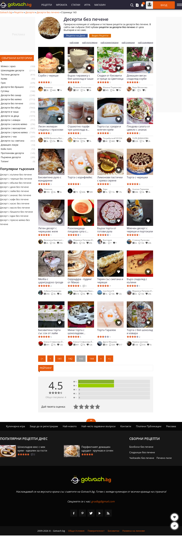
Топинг (5, 161)
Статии (75, 4)
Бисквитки (113, 530)
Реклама (171, 426)
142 (70, 358)
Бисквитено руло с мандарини (49, 179)
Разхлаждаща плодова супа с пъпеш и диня (77, 230)
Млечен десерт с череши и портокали (140, 230)
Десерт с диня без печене (14, 186)
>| (109, 358)
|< (42, 358)
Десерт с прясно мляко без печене (15, 222)
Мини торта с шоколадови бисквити (76, 331)
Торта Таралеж (106, 330)
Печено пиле (164, 457)
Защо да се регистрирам (44, 426)
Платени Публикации (148, 426)
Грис (3, 83)
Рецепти (46, 4)
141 (59, 358)
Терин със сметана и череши (110, 281)
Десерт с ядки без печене (14, 215)
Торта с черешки (137, 177)
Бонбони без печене (141, 446)
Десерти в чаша (10, 112)
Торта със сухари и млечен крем (109, 128)
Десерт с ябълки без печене (15, 182)
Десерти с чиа (9, 136)
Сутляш (5, 91)
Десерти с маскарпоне (13, 128)
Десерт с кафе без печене (14, 199)
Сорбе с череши (48, 75)
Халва (4, 78)
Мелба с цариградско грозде (50, 281)
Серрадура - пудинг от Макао (80, 281)
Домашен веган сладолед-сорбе (137, 77)
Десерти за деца (10, 116)
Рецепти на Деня (75, 35)
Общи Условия (76, 530)
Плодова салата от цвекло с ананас (138, 128)
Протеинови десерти (12, 153)
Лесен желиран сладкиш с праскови (50, 128)
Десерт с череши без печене (16, 178)
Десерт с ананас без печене (15, 195)
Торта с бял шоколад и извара (140, 331)
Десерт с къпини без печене (16, 174)
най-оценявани (145, 43)
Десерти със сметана (12, 140)
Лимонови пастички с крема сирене (110, 179)
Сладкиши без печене (142, 452)
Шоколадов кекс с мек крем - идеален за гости (32, 448)
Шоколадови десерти (12, 70)
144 (92, 358)
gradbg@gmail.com (103, 501)
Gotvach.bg (6, 12)
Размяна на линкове (133, 530)
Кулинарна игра (15, 426)
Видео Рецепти (100, 35)
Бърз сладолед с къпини (137, 281)
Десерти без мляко (11, 99)
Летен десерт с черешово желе (48, 230)
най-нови (74, 43)
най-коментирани (109, 43)
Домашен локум (9, 145)
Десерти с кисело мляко (14, 124)
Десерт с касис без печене (14, 203)
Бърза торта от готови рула (106, 230)
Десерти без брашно (12, 87)
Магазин (100, 4)
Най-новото (70, 426)
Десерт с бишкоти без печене (16, 211)
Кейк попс (6, 149)
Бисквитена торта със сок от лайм (49, 331)
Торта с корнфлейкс (80, 177)
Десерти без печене (48, 12)
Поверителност (96, 530)
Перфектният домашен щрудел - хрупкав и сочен (97, 448)
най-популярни (89, 43)
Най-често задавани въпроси (98, 426)
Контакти (125, 426)
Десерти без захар (11, 95)
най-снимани (128, 43)
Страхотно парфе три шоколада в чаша (78, 128)
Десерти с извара (10, 120)
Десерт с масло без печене (15, 207)
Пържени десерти (11, 157)
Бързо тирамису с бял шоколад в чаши (80, 77)
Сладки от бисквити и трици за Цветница (110, 77)
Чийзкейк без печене (141, 457)
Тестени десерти (10, 74)
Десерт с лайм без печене (14, 191)
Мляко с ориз (8, 66)
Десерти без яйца (10, 107)
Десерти (30, 12)
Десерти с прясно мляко (14, 132)
